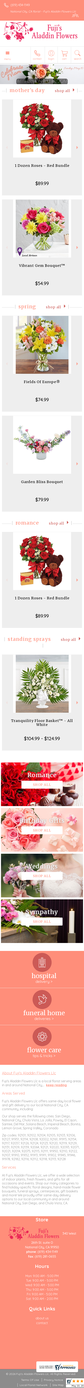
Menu (7, 59)
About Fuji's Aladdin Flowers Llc (29, 1073)
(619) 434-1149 (20, 5)
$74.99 (42, 400)
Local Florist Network (33, 1385)
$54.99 (42, 283)
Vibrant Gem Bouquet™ (42, 265)
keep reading (56, 1085)
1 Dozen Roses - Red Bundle (42, 165)
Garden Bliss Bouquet (42, 482)
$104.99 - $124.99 (42, 738)
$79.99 (42, 500)
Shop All (62, 91)
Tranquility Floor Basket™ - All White (42, 722)
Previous (6, 147)
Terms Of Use (30, 1380)
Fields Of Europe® (42, 382)
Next (77, 147)
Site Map (58, 1385)
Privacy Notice (53, 1380)
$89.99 (42, 183)
